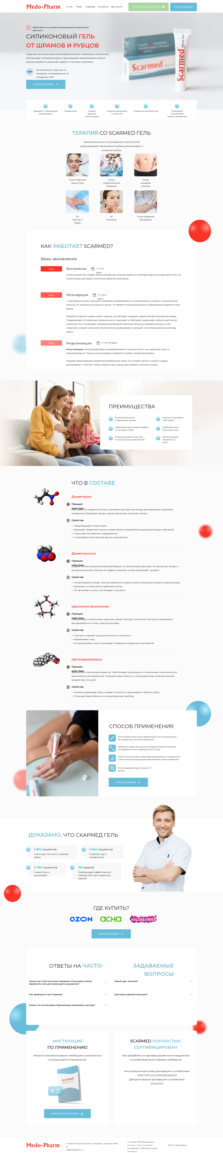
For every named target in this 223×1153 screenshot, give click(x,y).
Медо (79, 6)
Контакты (103, 6)
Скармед (90, 6)
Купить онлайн (184, 7)
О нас (70, 6)
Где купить (117, 6)
